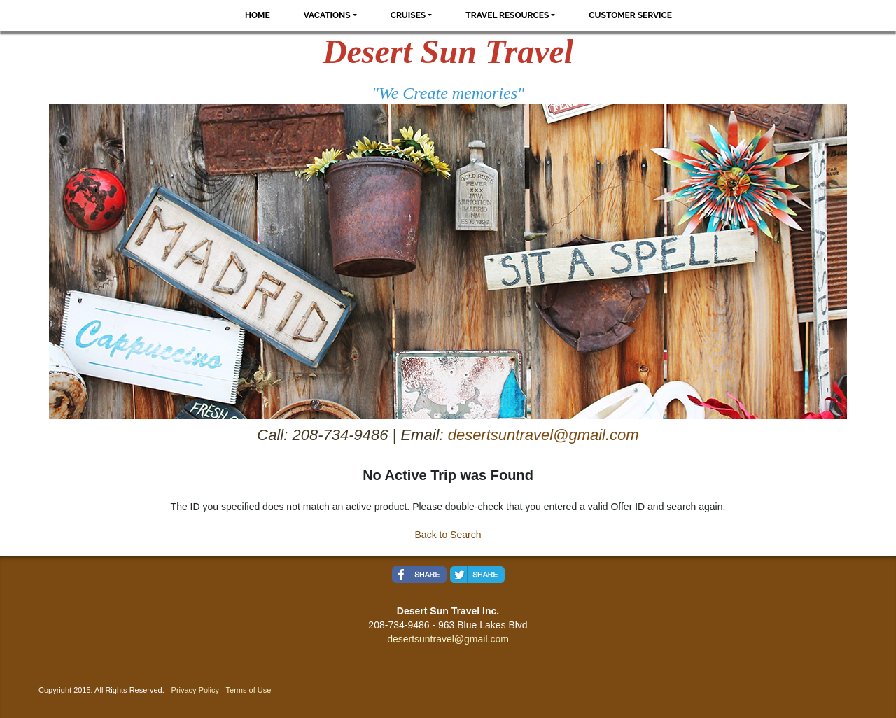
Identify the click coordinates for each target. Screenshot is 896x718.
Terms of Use (249, 690)
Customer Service (630, 15)
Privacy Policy (195, 690)
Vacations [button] (327, 15)
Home (257, 15)
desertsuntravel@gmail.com (543, 435)
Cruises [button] (408, 15)
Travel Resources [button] (507, 15)
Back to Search (448, 534)
